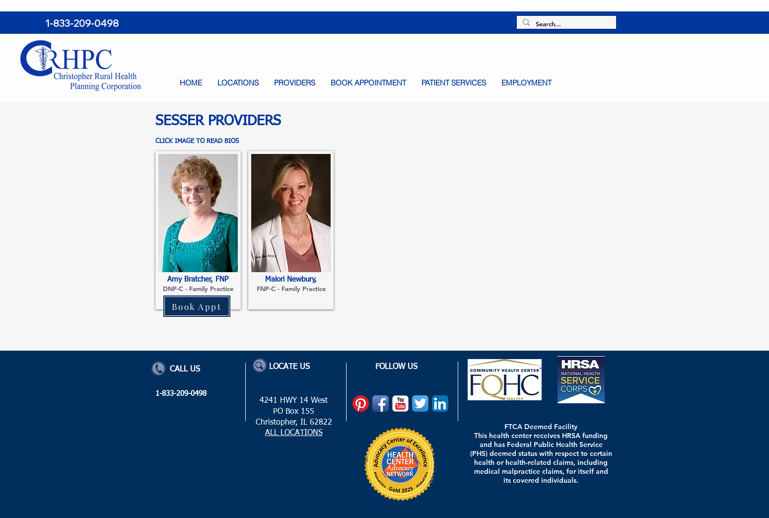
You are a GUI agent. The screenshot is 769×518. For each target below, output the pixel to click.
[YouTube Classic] (400, 403)
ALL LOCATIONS (294, 433)
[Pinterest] (360, 403)
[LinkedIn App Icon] (440, 403)
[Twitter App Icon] (420, 403)
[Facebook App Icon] (380, 403)
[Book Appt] (197, 306)
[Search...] (565, 24)
